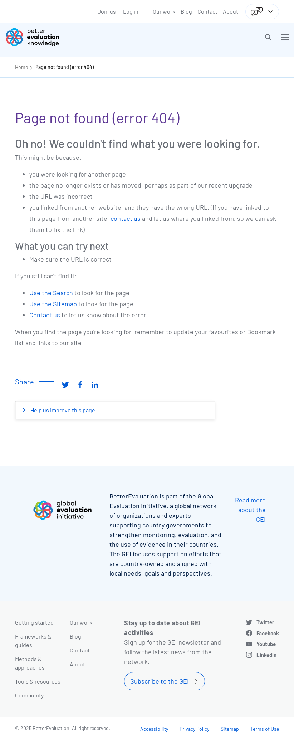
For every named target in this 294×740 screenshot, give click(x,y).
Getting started (34, 622)
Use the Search (51, 293)
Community (29, 695)
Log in (130, 11)
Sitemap (230, 729)
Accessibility (154, 729)
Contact (207, 11)
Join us (107, 11)
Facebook (267, 633)
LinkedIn (266, 655)
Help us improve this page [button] (62, 410)
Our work (164, 11)
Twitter (265, 622)
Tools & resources (37, 681)
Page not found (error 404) (64, 67)
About (230, 11)
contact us (126, 218)
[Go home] (78, 37)
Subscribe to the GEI (159, 681)
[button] (268, 37)
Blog (186, 11)
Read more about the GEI (250, 509)
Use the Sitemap (53, 304)
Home (21, 67)
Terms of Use (264, 729)
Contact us (44, 315)
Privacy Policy (194, 729)
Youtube (266, 644)
